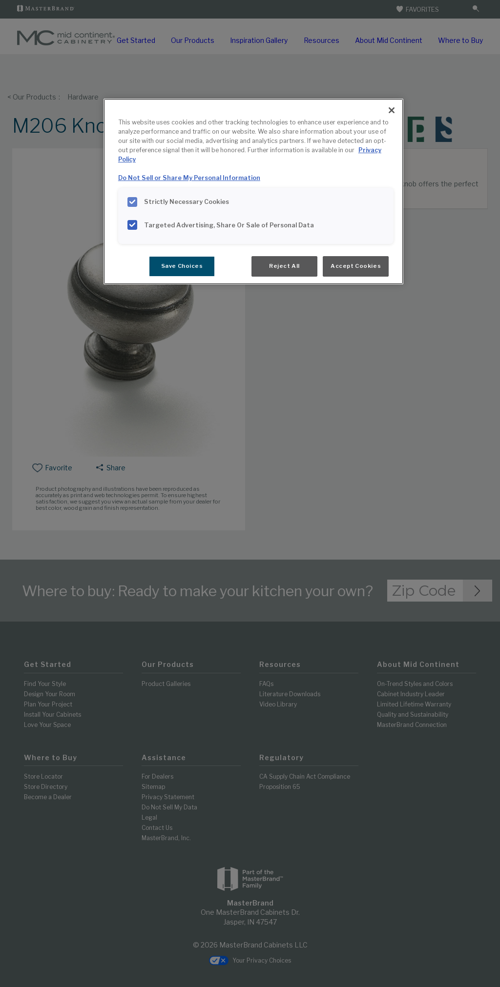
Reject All (284, 265)
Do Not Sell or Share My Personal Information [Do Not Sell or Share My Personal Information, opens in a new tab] (189, 177)
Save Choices (182, 265)
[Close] (391, 110)
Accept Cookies (356, 265)
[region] (253, 191)
